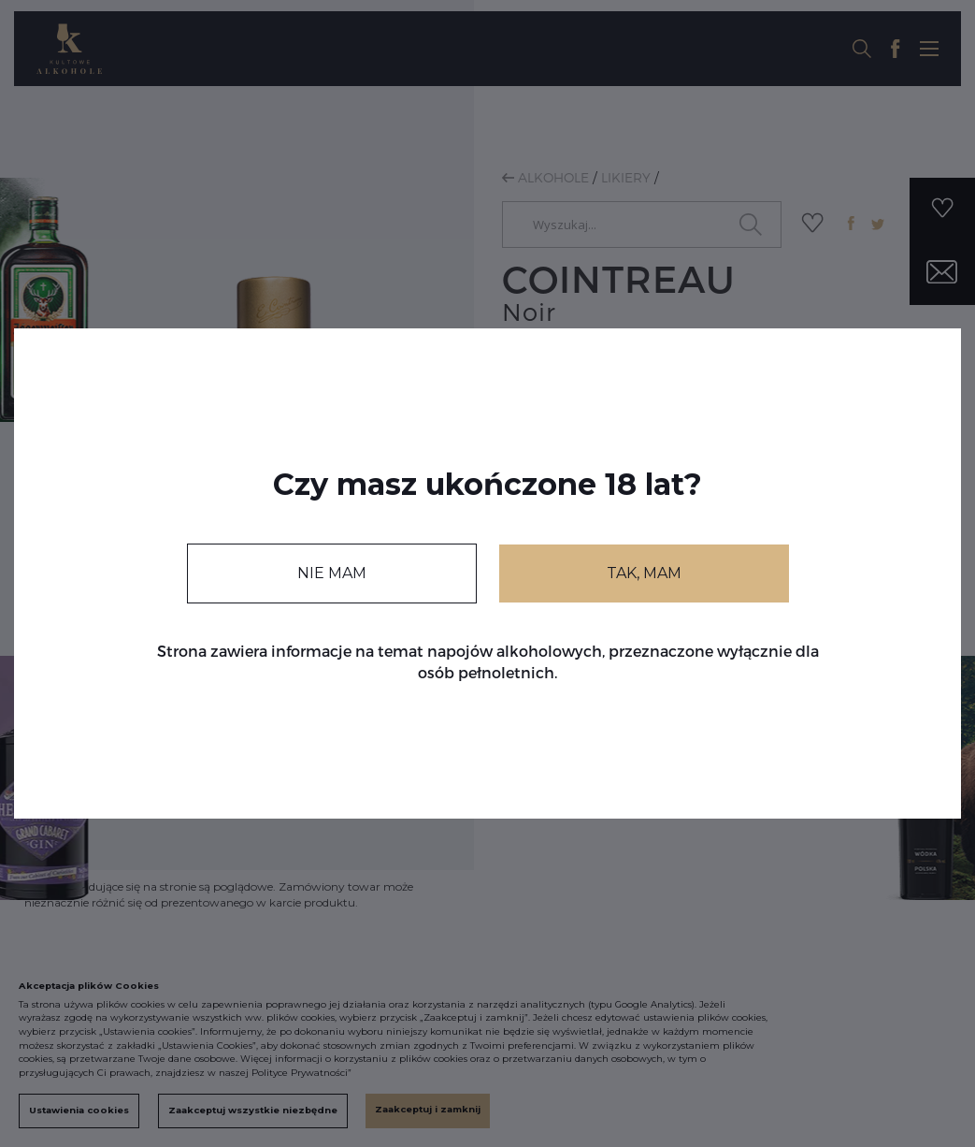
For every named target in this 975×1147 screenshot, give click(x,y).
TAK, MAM (644, 573)
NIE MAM (331, 573)
